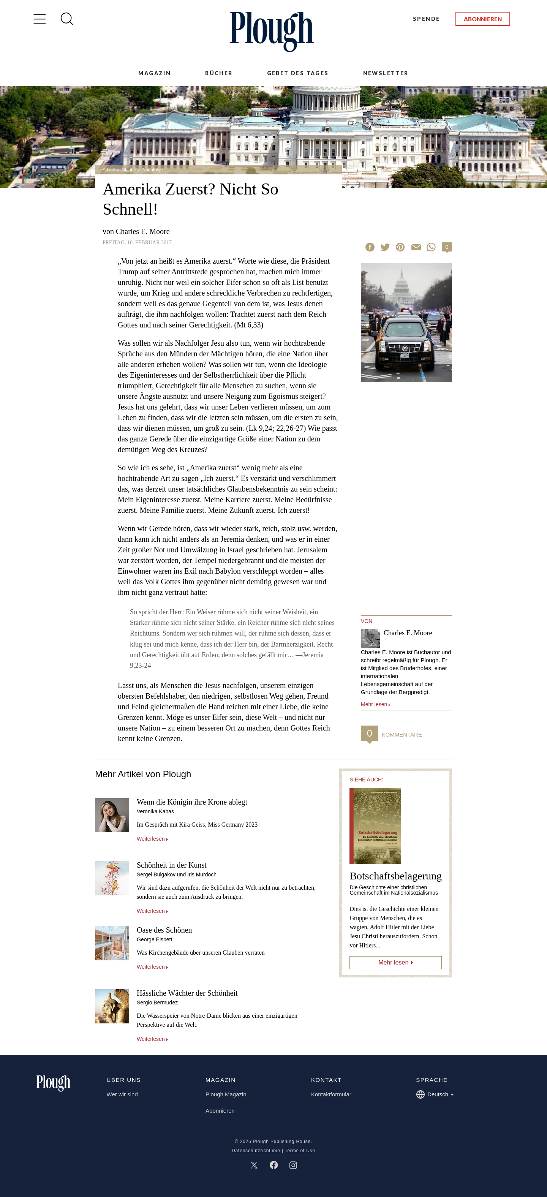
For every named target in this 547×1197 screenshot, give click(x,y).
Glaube (129, 169)
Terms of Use (300, 1150)
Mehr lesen (393, 962)
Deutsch (435, 1094)
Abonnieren (483, 19)
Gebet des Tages (298, 73)
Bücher (218, 73)
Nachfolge (152, 169)
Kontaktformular (331, 1094)
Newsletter (386, 73)
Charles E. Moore (143, 231)
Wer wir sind (122, 1094)
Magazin (154, 73)
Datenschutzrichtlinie (256, 1150)
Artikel (109, 169)
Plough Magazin (226, 1094)
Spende (426, 19)
